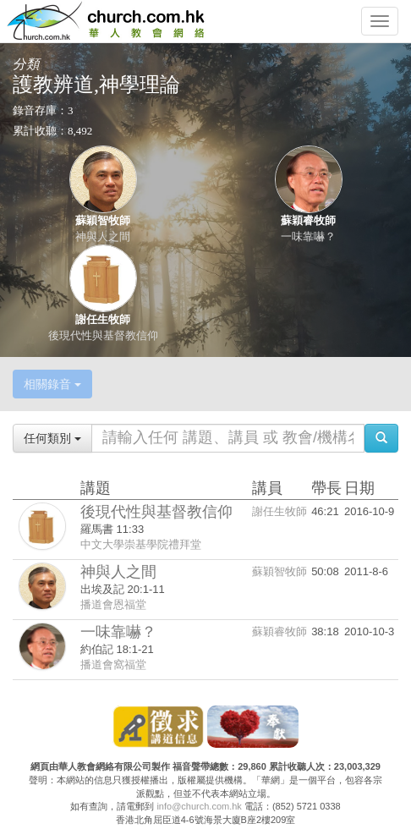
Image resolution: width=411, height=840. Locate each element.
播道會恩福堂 (113, 604)
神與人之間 (102, 236)
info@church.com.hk (198, 806)
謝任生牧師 (102, 319)
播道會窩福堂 (113, 664)
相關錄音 (52, 384)
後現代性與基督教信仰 (103, 335)
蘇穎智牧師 (102, 220)
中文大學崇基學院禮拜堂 (140, 544)
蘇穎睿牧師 (308, 220)
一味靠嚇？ (308, 236)
